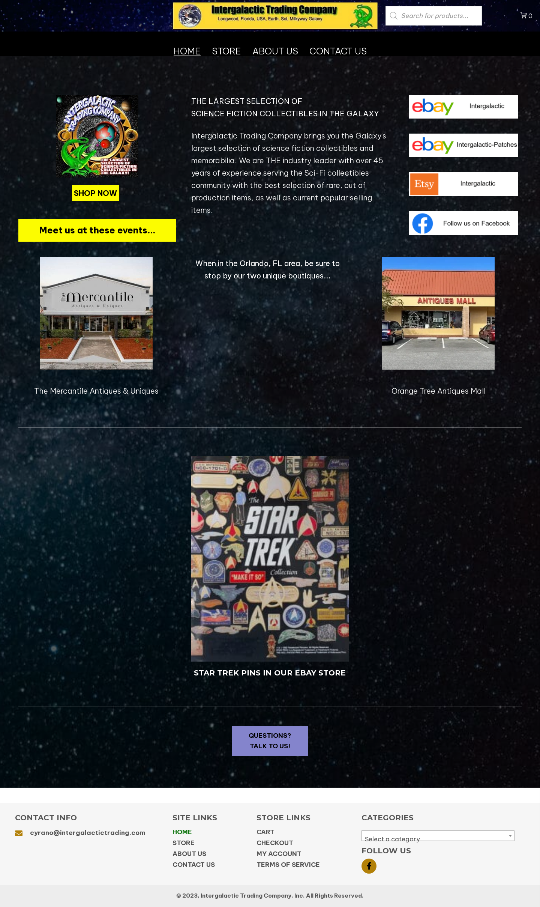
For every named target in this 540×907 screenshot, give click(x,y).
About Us (189, 854)
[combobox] (438, 835)
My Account (279, 854)
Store (183, 843)
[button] (95, 193)
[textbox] (438, 839)
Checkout (274, 843)
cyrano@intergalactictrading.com (87, 833)
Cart (265, 832)
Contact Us (193, 864)
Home (182, 832)
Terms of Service (288, 864)
